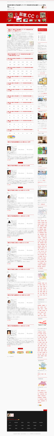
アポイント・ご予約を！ (12, 7)
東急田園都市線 (40, 230)
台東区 (41, 288)
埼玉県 (39, 390)
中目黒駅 (39, 340)
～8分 (22, 133)
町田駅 (39, 350)
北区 (41, 293)
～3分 (14, 133)
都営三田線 (39, 266)
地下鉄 (35, 428)
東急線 (45, 229)
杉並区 (41, 286)
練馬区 (44, 291)
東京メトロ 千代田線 (42, 259)
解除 (31, 64)
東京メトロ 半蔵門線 (41, 261)
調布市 (39, 308)
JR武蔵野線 (42, 225)
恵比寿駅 (42, 355)
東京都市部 (39, 305)
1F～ (22, 124)
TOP (10, 422)
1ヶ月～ (27, 80)
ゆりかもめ (42, 251)
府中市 (42, 308)
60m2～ (10, 108)
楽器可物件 (16, 422)
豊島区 (41, 291)
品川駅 (42, 338)
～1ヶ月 (18, 80)
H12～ (27, 115)
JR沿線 (39, 220)
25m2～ (14, 106)
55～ (31, 106)
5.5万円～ (10, 71)
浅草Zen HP (43, 204)
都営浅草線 (41, 268)
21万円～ (18, 73)
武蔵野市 (43, 305)
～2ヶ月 (23, 80)
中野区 (44, 286)
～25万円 (23, 64)
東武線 (16, 428)
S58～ (10, 115)
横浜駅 (40, 342)
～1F (18, 124)
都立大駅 (43, 347)
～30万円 (27, 64)
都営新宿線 (44, 264)
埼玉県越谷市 (43, 400)
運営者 (22, 422)
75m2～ (22, 108)
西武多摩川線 (43, 244)
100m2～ (27, 108)
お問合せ (28, 422)
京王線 (40, 239)
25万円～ (23, 73)
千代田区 (44, 288)
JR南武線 (40, 227)
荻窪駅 (44, 337)
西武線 (10, 428)
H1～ (14, 115)
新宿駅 (43, 335)
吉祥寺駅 (40, 333)
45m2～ (27, 106)
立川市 (42, 315)
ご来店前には (8, 7)
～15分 (31, 133)
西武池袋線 (42, 242)
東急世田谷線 (41, 232)
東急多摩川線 (42, 234)
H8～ (22, 115)
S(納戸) (27, 99)
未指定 (10, 80)
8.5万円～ (23, 71)
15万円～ (10, 73)
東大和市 (44, 310)
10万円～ (27, 71)
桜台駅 (42, 350)
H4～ (18, 115)
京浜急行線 (42, 249)
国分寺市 (42, 312)
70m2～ (18, 108)
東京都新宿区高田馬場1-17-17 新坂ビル (12, 419)
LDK (22, 99)
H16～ (31, 115)
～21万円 (18, 64)
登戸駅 (43, 340)
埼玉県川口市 (41, 392)
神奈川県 (10, 425)
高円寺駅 (44, 352)
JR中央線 (43, 222)
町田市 (45, 315)
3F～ (31, 124)
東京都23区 (34, 422)
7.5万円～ (18, 71)
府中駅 (44, 345)
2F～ (26, 124)
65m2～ (14, 108)
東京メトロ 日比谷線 (41, 254)
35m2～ (22, 106)
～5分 (18, 133)
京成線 (22, 428)
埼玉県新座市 (40, 397)
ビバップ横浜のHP (44, 93)
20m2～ (10, 106)
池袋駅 (40, 337)
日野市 (39, 315)
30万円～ (27, 73)
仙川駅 (40, 352)
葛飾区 (44, 293)
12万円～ (31, 71)
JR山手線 (42, 220)
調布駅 (41, 345)
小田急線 (34, 425)
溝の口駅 (44, 333)
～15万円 (10, 64)
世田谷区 (44, 284)
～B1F (14, 124)
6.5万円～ (14, 71)
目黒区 (40, 284)
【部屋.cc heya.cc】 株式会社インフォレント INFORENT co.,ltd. (26, 433)
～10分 (27, 133)
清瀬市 (40, 310)
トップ (8, 32)
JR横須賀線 (41, 229)
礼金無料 (14, 86)
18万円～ (14, 73)
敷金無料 (14, 80)
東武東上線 (43, 247)
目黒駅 (45, 338)
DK (18, 99)
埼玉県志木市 (44, 395)
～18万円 (14, 64)
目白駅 (44, 342)
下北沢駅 (39, 335)
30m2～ (18, 106)
